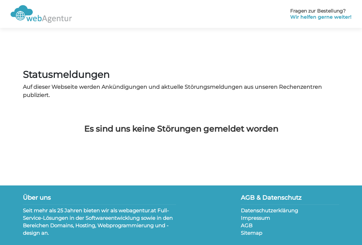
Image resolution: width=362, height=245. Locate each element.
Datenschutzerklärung (269, 210)
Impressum (255, 218)
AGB (246, 225)
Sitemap (251, 233)
